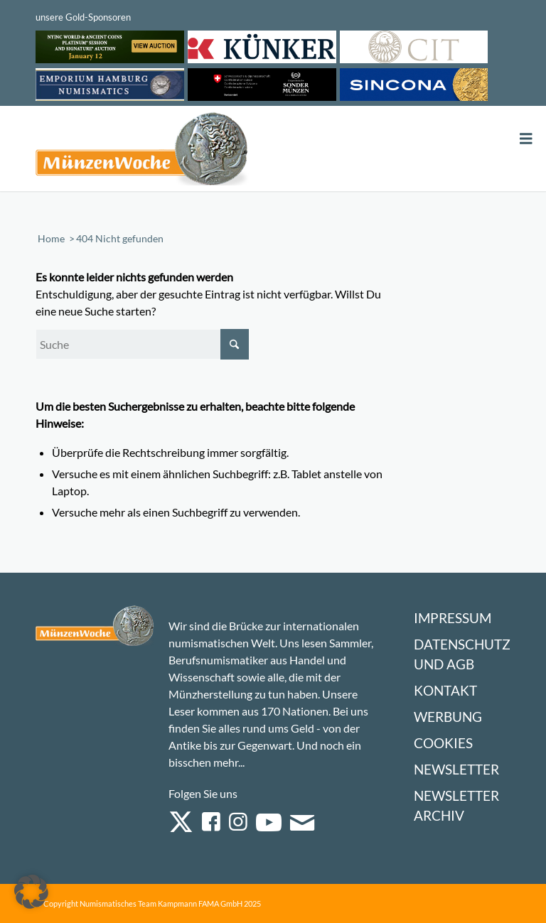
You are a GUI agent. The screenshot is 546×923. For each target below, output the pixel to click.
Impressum (452, 618)
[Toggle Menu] (526, 139)
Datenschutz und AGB (462, 654)
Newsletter (456, 769)
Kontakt (445, 690)
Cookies (443, 743)
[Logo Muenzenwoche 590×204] (142, 151)
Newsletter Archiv (456, 805)
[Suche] (142, 344)
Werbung (448, 716)
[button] (31, 891)
